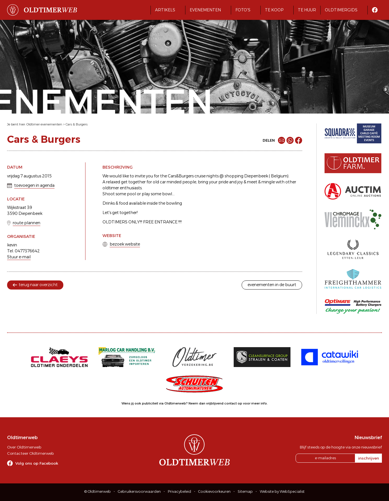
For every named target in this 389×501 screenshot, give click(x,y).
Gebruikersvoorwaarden (139, 491)
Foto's (242, 9)
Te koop (274, 9)
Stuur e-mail (19, 256)
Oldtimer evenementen (44, 124)
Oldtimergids (341, 9)
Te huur (307, 9)
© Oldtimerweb (97, 491)
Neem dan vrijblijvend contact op (215, 403)
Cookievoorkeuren (214, 491)
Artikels (165, 9)
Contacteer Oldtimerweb (30, 453)
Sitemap (245, 491)
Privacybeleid (179, 491)
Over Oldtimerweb (24, 447)
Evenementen (205, 9)
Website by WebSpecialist (282, 491)
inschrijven (368, 458)
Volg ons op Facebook (36, 463)
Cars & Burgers (76, 124)
